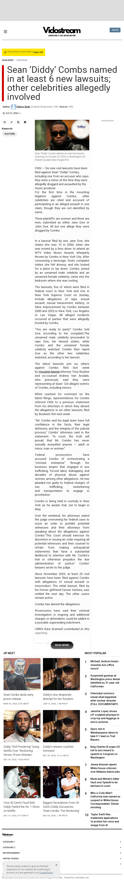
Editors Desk (23, 106)
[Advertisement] (62, 10)
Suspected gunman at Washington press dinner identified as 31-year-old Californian (105, 681)
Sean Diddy (10, 134)
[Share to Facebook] (25, 122)
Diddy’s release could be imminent (58, 748)
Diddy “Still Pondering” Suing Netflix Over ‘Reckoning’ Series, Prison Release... (21, 750)
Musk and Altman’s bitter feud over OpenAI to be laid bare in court (104, 782)
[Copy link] (11, 122)
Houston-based (49, 372)
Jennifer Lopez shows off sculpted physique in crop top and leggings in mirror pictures (104, 717)
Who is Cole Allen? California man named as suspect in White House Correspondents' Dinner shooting (105, 800)
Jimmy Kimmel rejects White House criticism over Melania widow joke (105, 768)
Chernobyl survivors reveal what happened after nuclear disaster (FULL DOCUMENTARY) (104, 699)
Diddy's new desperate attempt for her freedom (58, 696)
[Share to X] (18, 122)
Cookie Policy (46, 872)
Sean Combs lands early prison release (18, 696)
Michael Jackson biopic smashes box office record (104, 665)
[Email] (4, 122)
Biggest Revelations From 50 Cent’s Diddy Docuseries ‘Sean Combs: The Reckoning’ (61, 806)
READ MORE (62, 645)
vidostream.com (82, 877)
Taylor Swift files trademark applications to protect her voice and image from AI (105, 820)
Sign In (115, 30)
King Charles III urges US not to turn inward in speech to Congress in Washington (105, 752)
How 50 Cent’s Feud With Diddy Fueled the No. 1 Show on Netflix (22, 806)
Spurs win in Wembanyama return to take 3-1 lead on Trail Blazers (104, 734)
